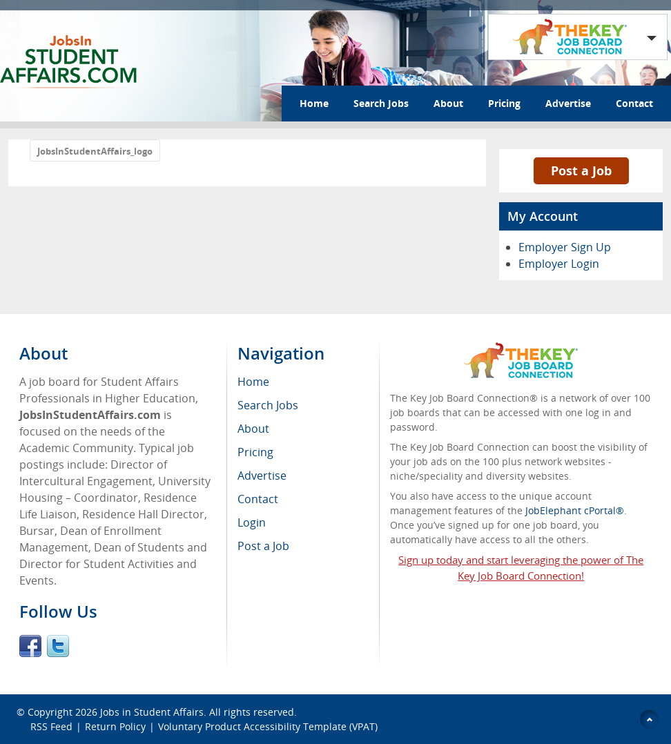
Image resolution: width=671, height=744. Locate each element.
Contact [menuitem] (257, 499)
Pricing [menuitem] (255, 452)
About (448, 103)
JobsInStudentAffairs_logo (95, 151)
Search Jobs (381, 103)
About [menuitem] (253, 428)
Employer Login (558, 263)
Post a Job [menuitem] (263, 546)
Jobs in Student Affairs (152, 711)
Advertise (568, 103)
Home (314, 103)
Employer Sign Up (564, 247)
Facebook (30, 646)
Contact (634, 103)
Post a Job (581, 170)
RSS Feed (51, 726)
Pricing (504, 103)
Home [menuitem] (253, 381)
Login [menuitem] (251, 522)
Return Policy (115, 726)
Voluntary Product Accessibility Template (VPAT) (268, 726)
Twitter (58, 646)
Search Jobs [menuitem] (267, 405)
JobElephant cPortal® (574, 510)
